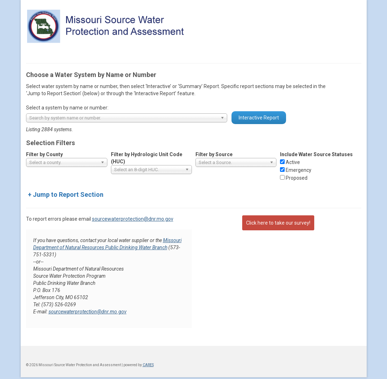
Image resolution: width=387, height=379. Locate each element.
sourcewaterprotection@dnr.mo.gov (132, 219)
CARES (148, 365)
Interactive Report (259, 118)
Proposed (296, 178)
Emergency (298, 170)
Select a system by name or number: (67, 108)
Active (293, 162)
